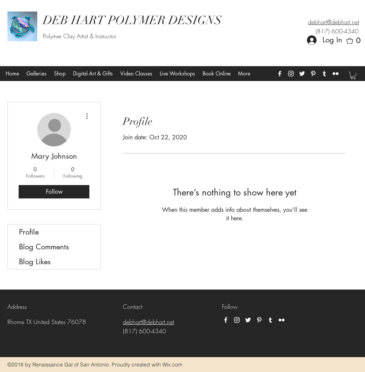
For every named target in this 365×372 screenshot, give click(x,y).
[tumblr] (324, 73)
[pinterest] (313, 73)
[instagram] (291, 73)
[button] (355, 41)
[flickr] (335, 73)
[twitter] (302, 73)
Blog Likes (35, 261)
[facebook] (279, 73)
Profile (29, 232)
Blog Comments (44, 247)
